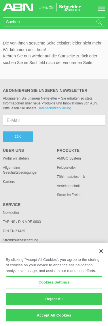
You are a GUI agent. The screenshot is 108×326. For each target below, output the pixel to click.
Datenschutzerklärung (54, 108)
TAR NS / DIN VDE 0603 (22, 222)
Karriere (9, 182)
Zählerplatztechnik (71, 177)
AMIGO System (69, 158)
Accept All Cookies (54, 319)
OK (18, 136)
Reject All (53, 302)
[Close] (101, 254)
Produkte (68, 150)
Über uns (13, 150)
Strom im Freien (69, 195)
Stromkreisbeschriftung (20, 240)
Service (11, 204)
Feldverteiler (66, 168)
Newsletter (11, 213)
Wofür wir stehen (16, 158)
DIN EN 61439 (14, 231)
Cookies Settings (54, 286)
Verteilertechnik (69, 186)
